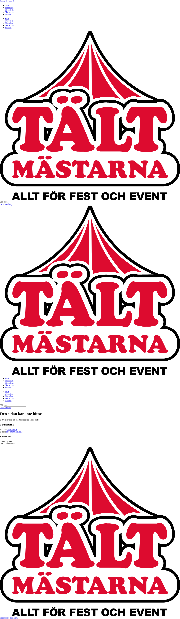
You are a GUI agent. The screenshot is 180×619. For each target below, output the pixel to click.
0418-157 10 (12, 429)
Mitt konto (9, 12)
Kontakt (8, 14)
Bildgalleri (9, 10)
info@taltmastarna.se (14, 432)
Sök (1, 202)
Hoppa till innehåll (7, 1)
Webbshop (9, 7)
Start (7, 5)
